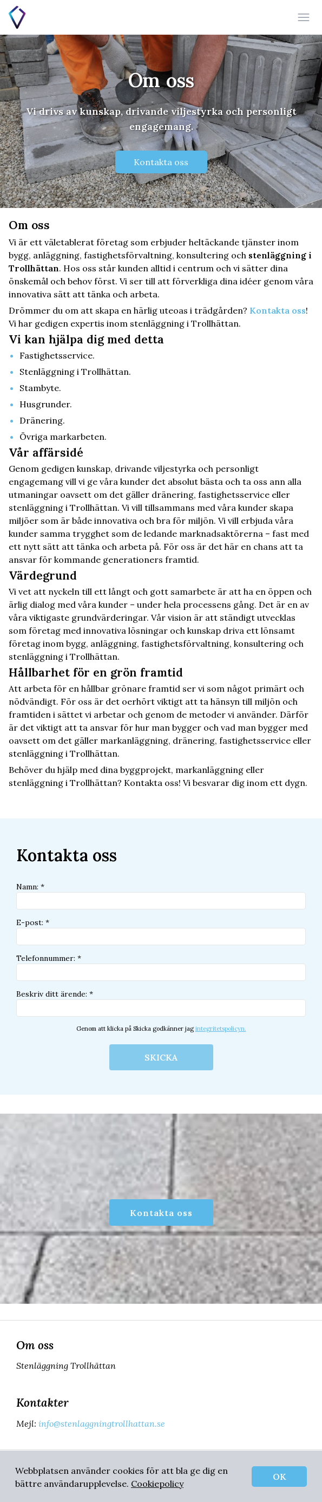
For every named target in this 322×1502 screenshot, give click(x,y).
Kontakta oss (161, 162)
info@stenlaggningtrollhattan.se (100, 1423)
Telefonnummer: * (161, 967)
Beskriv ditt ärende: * (161, 1003)
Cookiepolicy (157, 1483)
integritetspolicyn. (220, 1028)
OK (279, 1476)
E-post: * (161, 931)
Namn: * (161, 895)
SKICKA (161, 1057)
